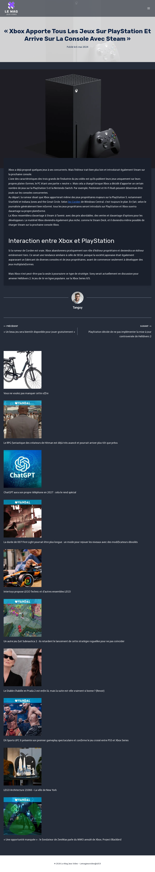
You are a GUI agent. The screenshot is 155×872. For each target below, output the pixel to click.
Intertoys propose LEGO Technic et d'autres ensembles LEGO (37, 591)
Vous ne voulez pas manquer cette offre (26, 393)
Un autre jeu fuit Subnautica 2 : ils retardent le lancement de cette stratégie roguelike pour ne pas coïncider (64, 641)
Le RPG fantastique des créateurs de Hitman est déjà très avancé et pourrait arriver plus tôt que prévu (61, 442)
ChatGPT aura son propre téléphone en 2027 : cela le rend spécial (40, 492)
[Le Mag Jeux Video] (11, 8)
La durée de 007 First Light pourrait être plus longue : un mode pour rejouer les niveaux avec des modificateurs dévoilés (71, 542)
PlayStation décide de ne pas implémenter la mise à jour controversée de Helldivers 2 (115, 331)
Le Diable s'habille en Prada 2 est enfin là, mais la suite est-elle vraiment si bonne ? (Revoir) (54, 690)
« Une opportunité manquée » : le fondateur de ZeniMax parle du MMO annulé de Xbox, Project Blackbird (62, 839)
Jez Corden (74, 201)
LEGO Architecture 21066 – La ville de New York (30, 790)
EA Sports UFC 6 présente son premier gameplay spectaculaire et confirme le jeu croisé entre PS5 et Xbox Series (66, 740)
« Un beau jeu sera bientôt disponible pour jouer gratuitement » (39, 328)
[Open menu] (148, 8)
